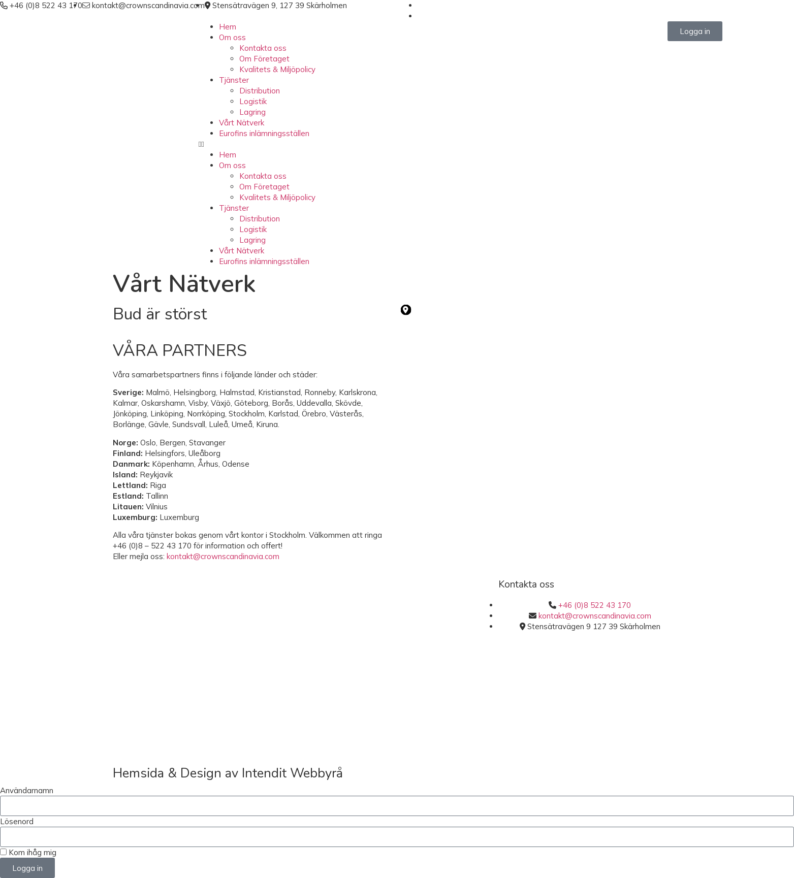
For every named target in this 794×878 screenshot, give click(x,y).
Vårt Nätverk (241, 122)
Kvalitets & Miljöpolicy (277, 69)
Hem (227, 26)
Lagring (252, 112)
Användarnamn (26, 790)
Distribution (259, 90)
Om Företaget (264, 58)
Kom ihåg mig (28, 852)
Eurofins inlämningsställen (264, 133)
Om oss (232, 37)
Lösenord (17, 821)
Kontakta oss (263, 48)
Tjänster (234, 80)
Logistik (253, 101)
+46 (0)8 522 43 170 (594, 605)
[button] (397, 144)
